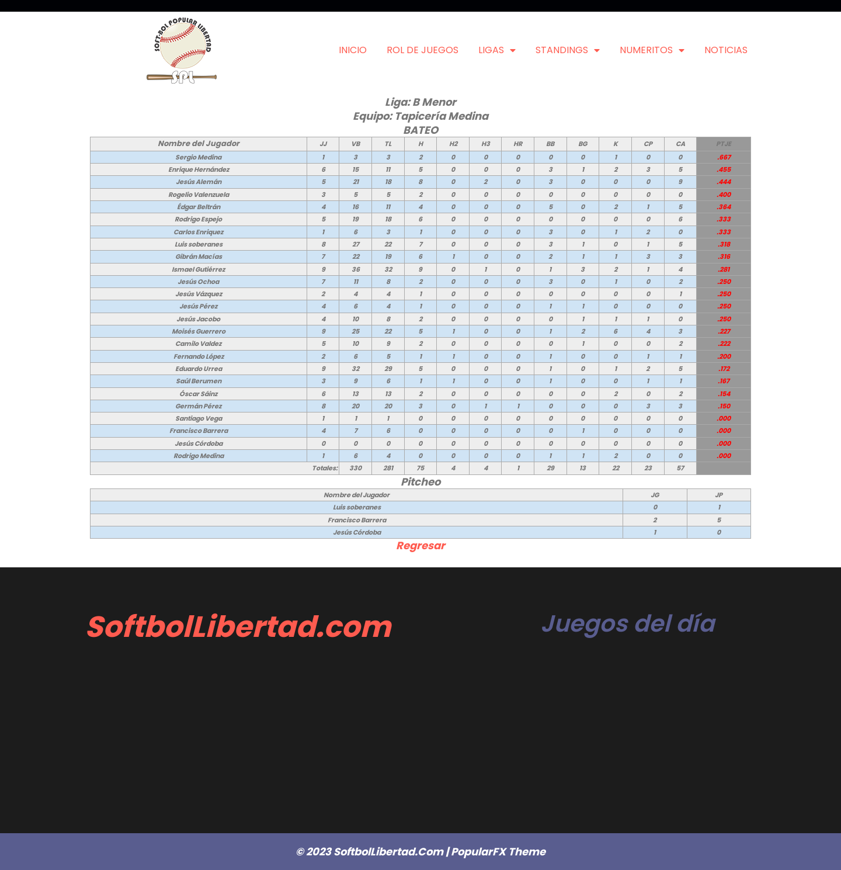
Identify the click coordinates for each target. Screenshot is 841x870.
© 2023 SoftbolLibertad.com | (373, 851)
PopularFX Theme (498, 851)
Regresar (420, 545)
